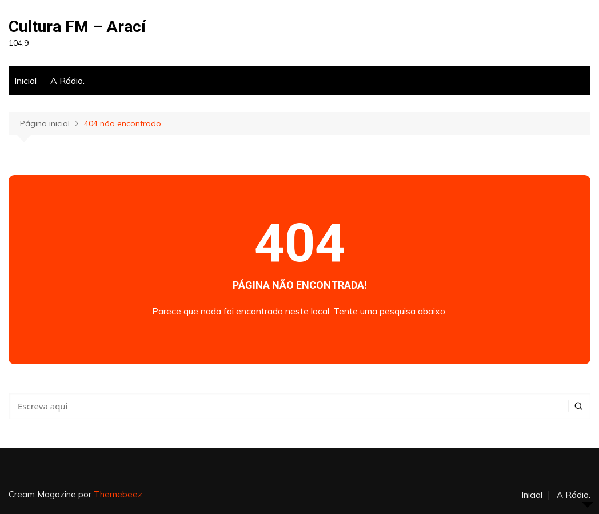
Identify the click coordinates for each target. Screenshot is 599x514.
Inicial (25, 80)
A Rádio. (67, 80)
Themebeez (118, 494)
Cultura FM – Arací (77, 26)
